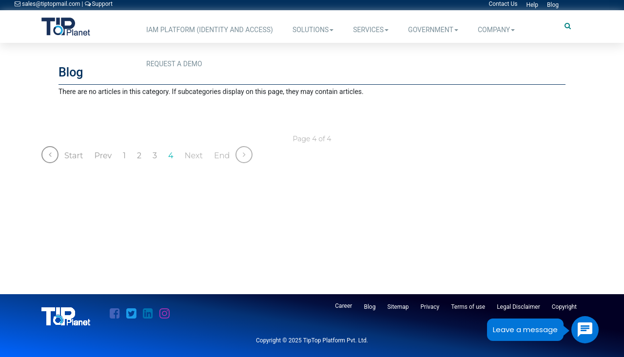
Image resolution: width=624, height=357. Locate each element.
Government (433, 30)
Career (343, 305)
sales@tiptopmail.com (48, 3)
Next (194, 155)
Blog (369, 306)
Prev (103, 155)
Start (73, 155)
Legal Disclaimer (518, 306)
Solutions (312, 30)
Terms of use (468, 306)
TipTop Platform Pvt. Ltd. (335, 340)
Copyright (564, 306)
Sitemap (398, 306)
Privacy (430, 306)
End (222, 155)
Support (99, 3)
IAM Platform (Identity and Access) (209, 30)
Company (496, 30)
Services (371, 30)
